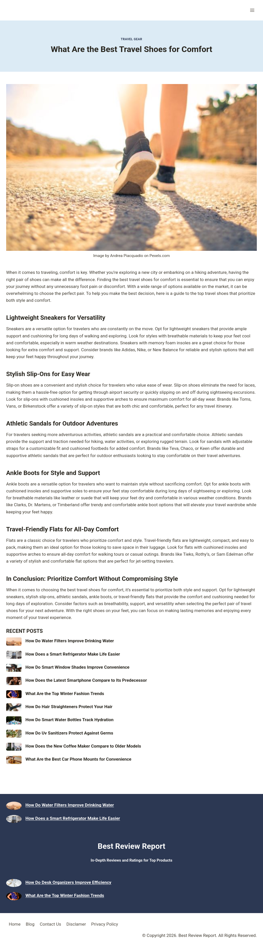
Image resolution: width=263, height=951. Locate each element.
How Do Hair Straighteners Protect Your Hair (68, 706)
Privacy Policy (104, 924)
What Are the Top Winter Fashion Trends (64, 693)
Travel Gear (131, 39)
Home (15, 924)
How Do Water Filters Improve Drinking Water (69, 640)
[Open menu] (252, 10)
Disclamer (76, 924)
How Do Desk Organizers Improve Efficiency (68, 882)
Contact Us (50, 924)
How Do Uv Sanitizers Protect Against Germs (69, 733)
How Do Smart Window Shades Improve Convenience (77, 667)
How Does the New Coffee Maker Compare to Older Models (83, 746)
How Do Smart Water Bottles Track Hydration (69, 719)
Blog (30, 924)
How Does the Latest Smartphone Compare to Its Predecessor (86, 680)
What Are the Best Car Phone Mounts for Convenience (78, 759)
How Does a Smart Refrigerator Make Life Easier (72, 654)
